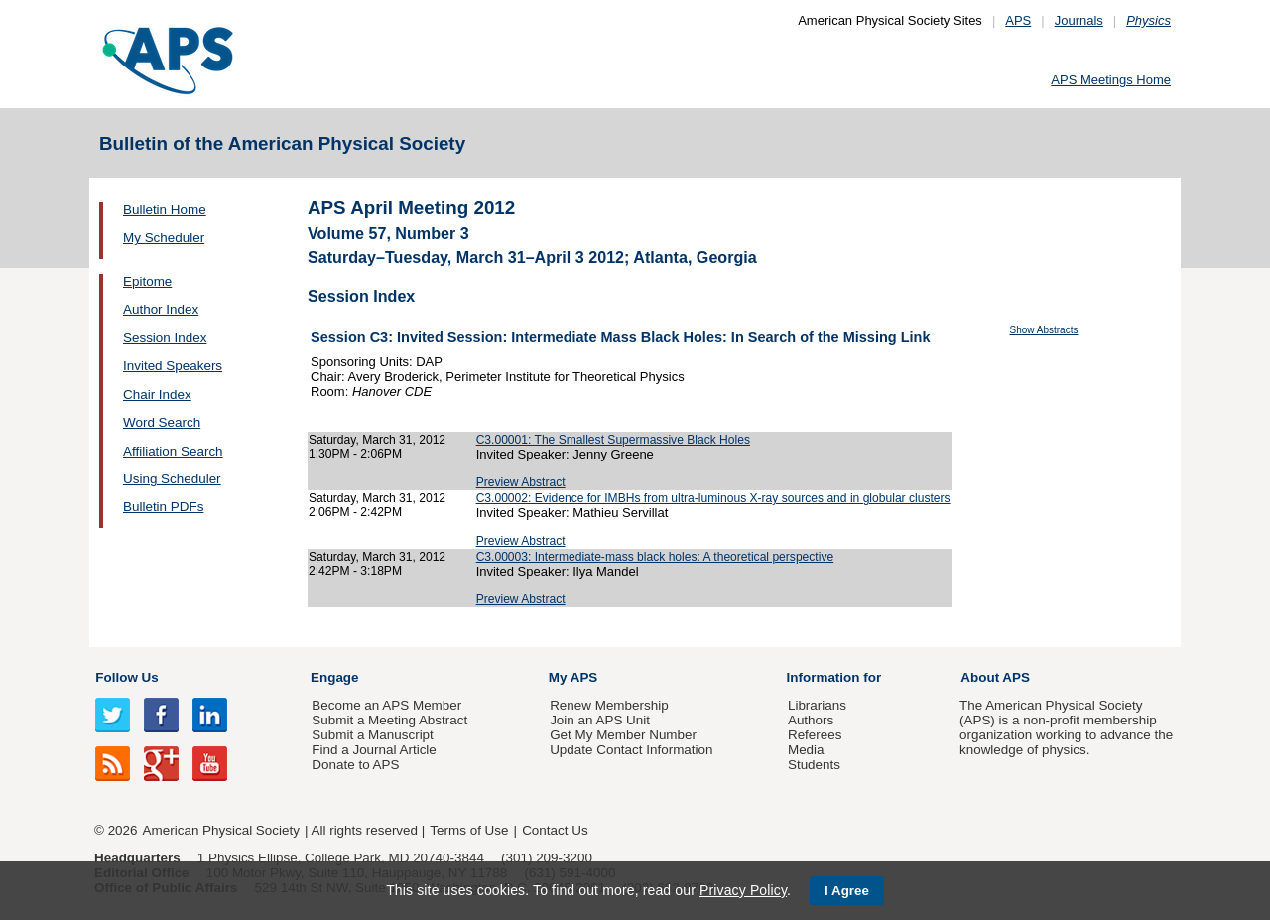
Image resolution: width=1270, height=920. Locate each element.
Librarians (817, 705)
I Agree (847, 890)
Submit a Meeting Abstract (389, 720)
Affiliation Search (173, 451)
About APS (995, 677)
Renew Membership (609, 705)
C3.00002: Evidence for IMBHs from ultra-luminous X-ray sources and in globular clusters (713, 498)
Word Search (161, 422)
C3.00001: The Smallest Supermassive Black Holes (613, 440)
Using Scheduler (172, 478)
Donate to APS (355, 764)
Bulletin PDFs (163, 506)
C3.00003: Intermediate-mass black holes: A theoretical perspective (655, 557)
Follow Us (126, 677)
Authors (810, 720)
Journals (1079, 20)
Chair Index (157, 394)
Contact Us (554, 830)
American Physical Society (221, 830)
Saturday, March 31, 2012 (377, 440)
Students (814, 764)
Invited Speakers (172, 365)
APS (1018, 20)
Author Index (160, 309)
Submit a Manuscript (372, 734)
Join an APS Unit (600, 720)
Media (806, 749)
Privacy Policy (743, 890)
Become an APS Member (386, 705)
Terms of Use (469, 830)
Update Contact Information (631, 749)
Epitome (147, 281)
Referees (815, 734)
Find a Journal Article (374, 749)
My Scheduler (163, 237)
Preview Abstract (521, 482)
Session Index (164, 337)
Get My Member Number (623, 734)
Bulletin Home (164, 209)
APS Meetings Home (1111, 79)
